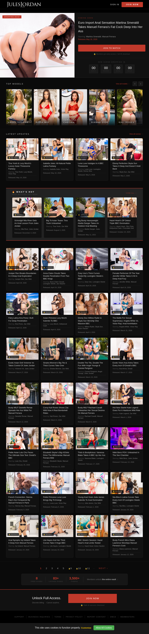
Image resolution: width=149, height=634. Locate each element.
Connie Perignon (91, 371)
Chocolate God (128, 228)
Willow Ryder (89, 327)
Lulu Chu (18, 461)
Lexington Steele (49, 284)
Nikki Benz (123, 458)
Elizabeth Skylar (56, 461)
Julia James (89, 503)
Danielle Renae (21, 416)
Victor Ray (12, 174)
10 (78, 568)
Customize (86, 628)
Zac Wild (131, 172)
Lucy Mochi (28, 172)
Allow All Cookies (104, 628)
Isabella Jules (55, 169)
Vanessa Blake (90, 458)
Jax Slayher (60, 284)
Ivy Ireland (19, 546)
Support (19, 617)
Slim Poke (130, 226)
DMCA (113, 617)
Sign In (114, 4)
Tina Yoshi (19, 172)
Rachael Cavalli (90, 416)
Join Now (132, 4)
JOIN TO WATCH (111, 48)
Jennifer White (124, 282)
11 (87, 568)
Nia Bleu (122, 506)
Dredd (130, 369)
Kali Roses (54, 416)
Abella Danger (90, 229)
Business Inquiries (39, 617)
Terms (57, 617)
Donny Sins (87, 171)
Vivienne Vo (19, 369)
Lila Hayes (54, 546)
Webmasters (127, 617)
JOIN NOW (92, 598)
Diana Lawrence (125, 549)
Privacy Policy (74, 617)
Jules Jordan (34, 229)
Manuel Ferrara (109, 36)
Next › (103, 568)
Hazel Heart (120, 226)
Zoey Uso (88, 282)
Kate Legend (124, 413)
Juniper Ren (19, 279)
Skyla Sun (123, 172)
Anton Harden (83, 328)
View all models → (123, 84)
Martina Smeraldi (93, 36)
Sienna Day (19, 506)
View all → (131, 193)
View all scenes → (136, 134)
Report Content (96, 617)
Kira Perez (19, 324)
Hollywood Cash (116, 228)
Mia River (24, 229)
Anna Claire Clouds (57, 282)
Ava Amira (123, 369)
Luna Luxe (88, 169)
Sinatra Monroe (55, 369)
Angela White (124, 327)
